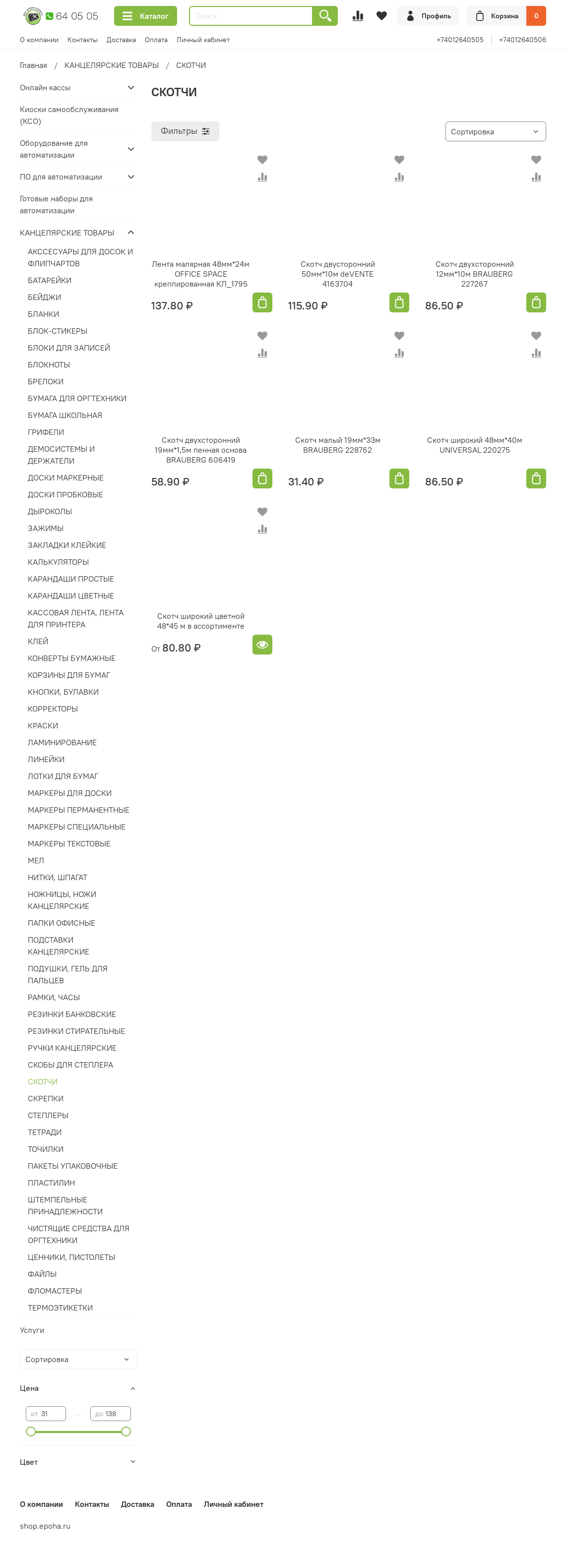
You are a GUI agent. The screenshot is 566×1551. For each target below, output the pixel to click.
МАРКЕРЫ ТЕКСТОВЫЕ (69, 843)
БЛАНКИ (43, 314)
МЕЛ (36, 860)
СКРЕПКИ (45, 1098)
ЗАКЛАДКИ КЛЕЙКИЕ (67, 545)
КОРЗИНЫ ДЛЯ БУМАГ (69, 675)
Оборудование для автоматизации (54, 149)
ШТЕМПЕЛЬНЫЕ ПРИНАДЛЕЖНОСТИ (65, 1205)
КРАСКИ (43, 725)
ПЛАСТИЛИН (51, 1183)
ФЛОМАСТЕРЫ (55, 1291)
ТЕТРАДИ (45, 1132)
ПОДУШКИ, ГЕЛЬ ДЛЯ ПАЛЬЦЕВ (68, 974)
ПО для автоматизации (61, 176)
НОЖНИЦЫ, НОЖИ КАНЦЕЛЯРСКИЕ (62, 900)
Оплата (156, 39)
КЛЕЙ (38, 641)
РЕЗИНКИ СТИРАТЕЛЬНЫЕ (76, 1031)
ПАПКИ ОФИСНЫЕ (61, 923)
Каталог (146, 16)
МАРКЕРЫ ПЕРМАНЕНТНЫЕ (78, 810)
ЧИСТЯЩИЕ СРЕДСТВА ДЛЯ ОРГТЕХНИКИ (78, 1234)
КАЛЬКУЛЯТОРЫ (58, 562)
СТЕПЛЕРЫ (48, 1115)
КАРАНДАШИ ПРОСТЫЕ (71, 579)
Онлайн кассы (45, 87)
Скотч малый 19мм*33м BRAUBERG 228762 (337, 445)
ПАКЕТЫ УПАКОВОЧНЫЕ (73, 1166)
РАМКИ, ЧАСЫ (54, 997)
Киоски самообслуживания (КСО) (69, 115)
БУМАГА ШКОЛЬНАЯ (65, 415)
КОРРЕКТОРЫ (53, 709)
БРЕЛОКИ (45, 381)
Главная (33, 65)
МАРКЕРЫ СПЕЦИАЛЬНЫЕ (77, 827)
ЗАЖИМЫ (45, 528)
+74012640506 (522, 39)
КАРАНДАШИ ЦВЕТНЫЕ (71, 595)
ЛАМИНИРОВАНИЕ (62, 742)
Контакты (82, 39)
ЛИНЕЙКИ (46, 759)
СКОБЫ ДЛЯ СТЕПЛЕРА (70, 1065)
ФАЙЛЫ (42, 1274)
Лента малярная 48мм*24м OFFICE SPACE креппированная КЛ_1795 (201, 274)
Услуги (32, 1330)
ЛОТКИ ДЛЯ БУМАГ (63, 776)
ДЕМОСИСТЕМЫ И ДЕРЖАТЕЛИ (61, 455)
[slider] (30, 1431)
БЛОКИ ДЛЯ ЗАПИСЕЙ (69, 348)
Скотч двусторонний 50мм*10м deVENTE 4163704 (338, 274)
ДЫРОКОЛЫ (50, 511)
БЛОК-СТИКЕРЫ (57, 331)
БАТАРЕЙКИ (49, 280)
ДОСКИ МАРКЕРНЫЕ (66, 477)
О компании (39, 39)
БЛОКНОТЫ (49, 364)
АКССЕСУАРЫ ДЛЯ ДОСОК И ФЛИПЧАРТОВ (80, 257)
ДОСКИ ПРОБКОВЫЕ (65, 494)
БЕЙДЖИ (44, 297)
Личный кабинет (203, 39)
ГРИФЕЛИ (46, 432)
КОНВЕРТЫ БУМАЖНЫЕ (72, 658)
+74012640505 (460, 39)
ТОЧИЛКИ (45, 1149)
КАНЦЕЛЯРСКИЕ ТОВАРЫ (111, 65)
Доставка (121, 39)
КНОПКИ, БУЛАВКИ (63, 692)
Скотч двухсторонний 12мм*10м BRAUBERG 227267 (475, 274)
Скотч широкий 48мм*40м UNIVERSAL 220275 (474, 445)
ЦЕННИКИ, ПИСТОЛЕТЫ (71, 1257)
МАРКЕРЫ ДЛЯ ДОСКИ (70, 793)
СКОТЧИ (43, 1081)
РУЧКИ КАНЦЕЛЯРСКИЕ (72, 1048)
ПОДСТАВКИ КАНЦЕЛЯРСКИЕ (58, 945)
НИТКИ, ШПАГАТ (57, 877)
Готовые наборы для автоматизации (56, 204)
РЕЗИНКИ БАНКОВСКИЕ (72, 1014)
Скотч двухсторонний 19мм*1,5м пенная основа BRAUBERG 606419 (201, 450)
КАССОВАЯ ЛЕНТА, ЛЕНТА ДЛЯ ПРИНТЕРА (76, 618)
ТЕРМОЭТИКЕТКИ (60, 1307)
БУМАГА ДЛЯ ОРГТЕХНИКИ (77, 398)
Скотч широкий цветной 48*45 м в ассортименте (201, 621)
